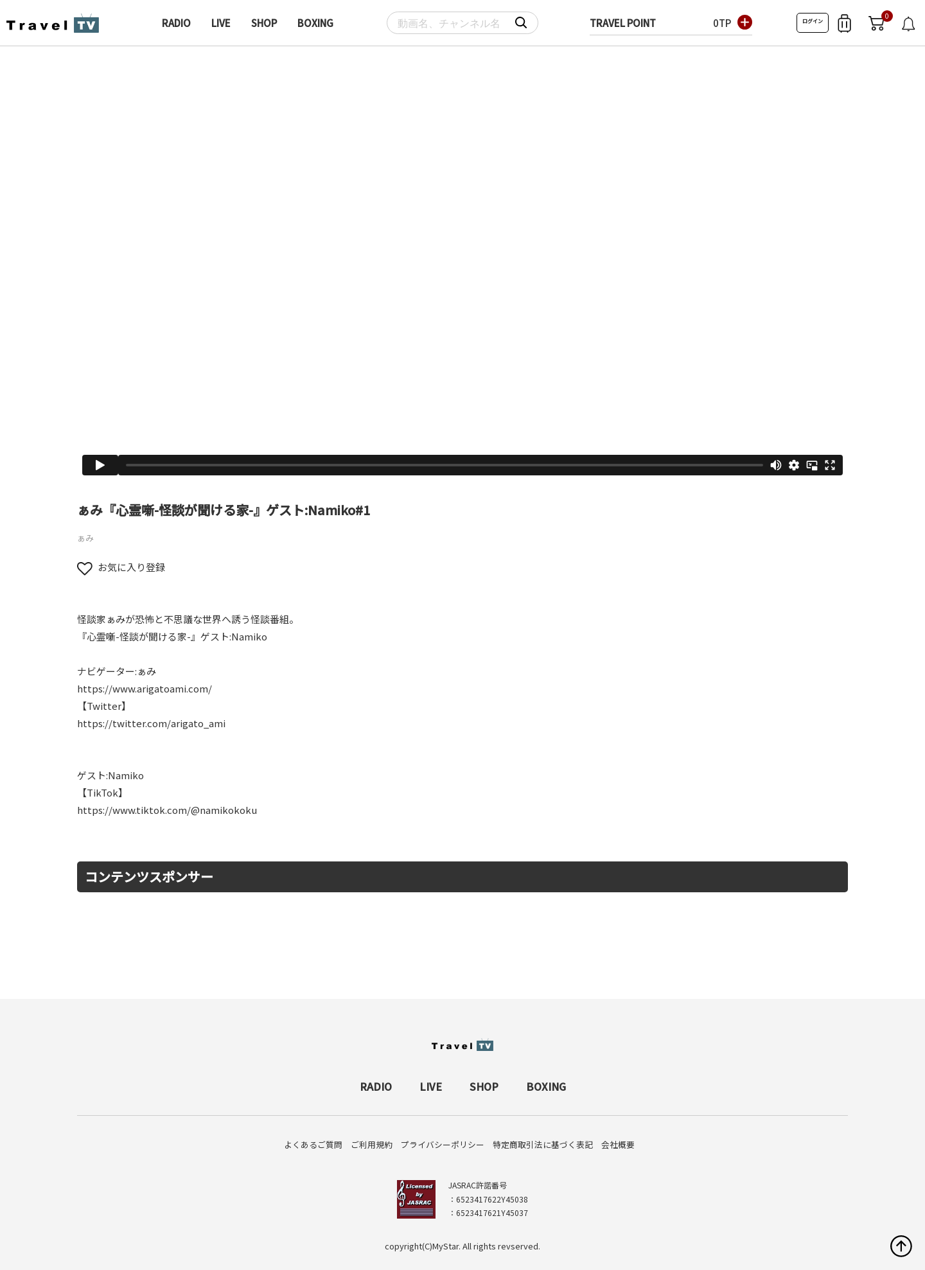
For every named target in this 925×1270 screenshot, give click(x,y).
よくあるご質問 (313, 1144)
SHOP (264, 23)
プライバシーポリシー (442, 1144)
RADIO (176, 23)
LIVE (221, 23)
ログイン (812, 20)
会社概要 (618, 1144)
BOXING (315, 23)
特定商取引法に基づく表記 (543, 1144)
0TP (722, 23)
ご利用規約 (371, 1144)
